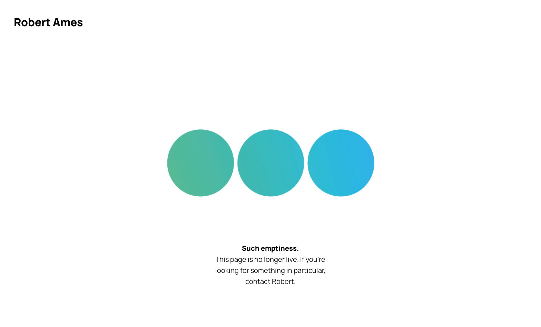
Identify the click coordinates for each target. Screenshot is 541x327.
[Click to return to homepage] (48, 22)
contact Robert (269, 281)
